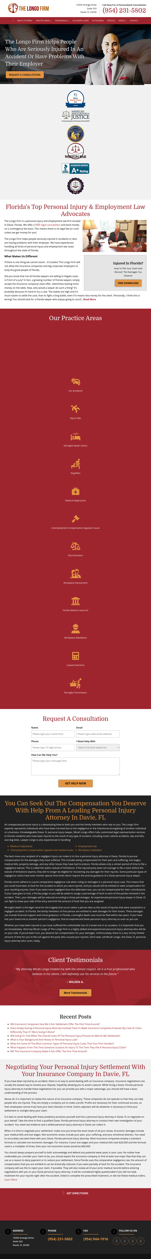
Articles (111, 20)
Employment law (87, 850)
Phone (34, 745)
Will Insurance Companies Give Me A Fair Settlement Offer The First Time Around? (55, 1028)
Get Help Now (75, 787)
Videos (122, 20)
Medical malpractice (21, 850)
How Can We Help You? (44, 758)
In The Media (98, 20)
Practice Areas (43, 20)
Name (34, 731)
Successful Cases (81, 20)
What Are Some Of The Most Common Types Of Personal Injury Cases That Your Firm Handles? (62, 1047)
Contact (134, 20)
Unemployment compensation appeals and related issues (41, 854)
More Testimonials (75, 996)
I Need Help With (85, 745)
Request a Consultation (25, 74)
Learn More (10, 1183)
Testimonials (61, 20)
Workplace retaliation (90, 854)
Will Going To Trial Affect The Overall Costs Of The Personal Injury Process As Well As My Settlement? (65, 1039)
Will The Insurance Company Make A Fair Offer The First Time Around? (48, 1055)
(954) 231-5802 (60, 1242)
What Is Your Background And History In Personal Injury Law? (43, 1043)
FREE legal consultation (47, 224)
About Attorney (24, 20)
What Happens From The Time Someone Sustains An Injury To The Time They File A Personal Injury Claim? (68, 1051)
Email (79, 731)
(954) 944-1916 (95, 1242)
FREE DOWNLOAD (128, 291)
